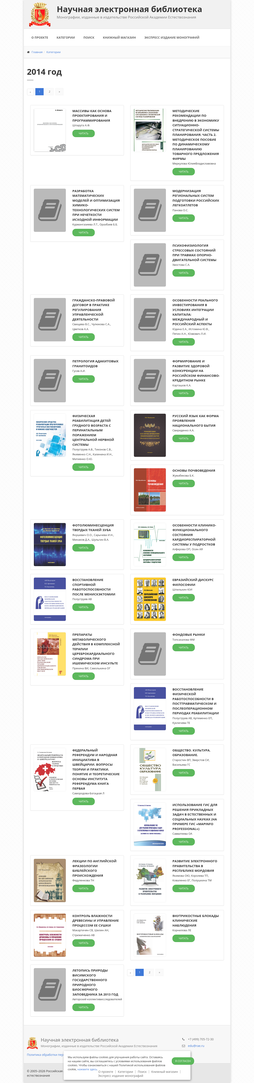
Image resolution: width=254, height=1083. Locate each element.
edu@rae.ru (196, 1046)
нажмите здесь (87, 1069)
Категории (66, 37)
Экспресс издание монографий (171, 37)
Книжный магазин (119, 37)
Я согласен (183, 1061)
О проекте (40, 37)
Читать (84, 133)
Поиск (88, 37)
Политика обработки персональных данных (59, 1055)
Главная (37, 52)
